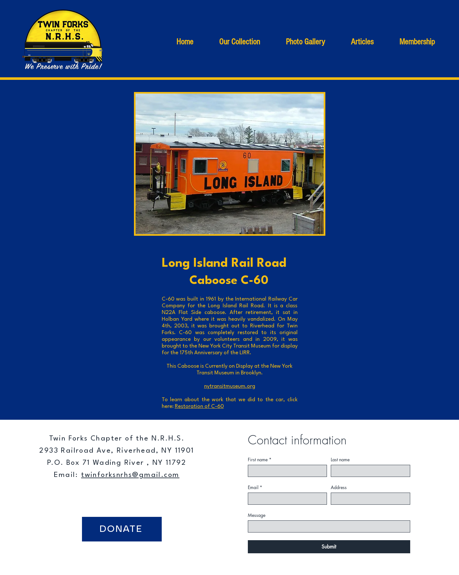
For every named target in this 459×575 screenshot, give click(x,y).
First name (259, 459)
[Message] (327, 526)
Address (339, 487)
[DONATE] (122, 529)
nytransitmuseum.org (229, 386)
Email (255, 487)
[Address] (368, 498)
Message (256, 515)
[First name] (285, 471)
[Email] (285, 498)
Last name (340, 459)
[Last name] (368, 471)
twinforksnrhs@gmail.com (130, 475)
